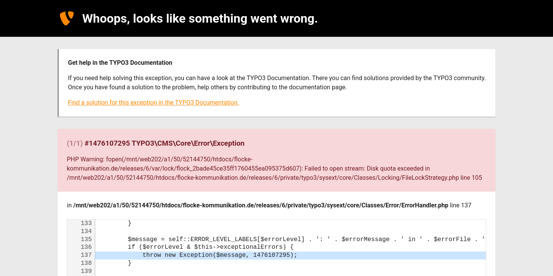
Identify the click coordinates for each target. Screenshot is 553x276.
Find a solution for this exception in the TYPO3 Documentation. (153, 102)
